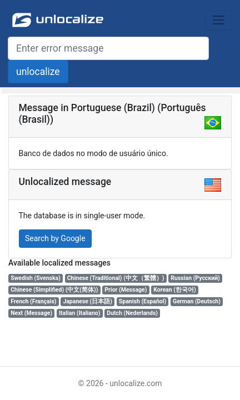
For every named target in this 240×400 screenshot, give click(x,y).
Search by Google (55, 238)
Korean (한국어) (174, 289)
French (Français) (33, 301)
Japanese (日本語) (87, 301)
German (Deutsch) (197, 301)
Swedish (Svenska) (36, 278)
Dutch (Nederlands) (132, 313)
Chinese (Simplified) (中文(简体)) (54, 289)
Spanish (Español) (142, 301)
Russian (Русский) (195, 278)
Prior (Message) (125, 289)
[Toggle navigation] (218, 20)
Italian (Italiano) (80, 313)
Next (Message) (31, 313)
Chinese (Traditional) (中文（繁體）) (115, 278)
